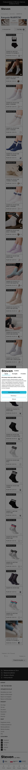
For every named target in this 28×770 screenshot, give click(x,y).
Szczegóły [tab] (14, 373)
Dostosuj (14, 395)
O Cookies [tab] (23, 373)
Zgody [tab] (6, 373)
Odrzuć (14, 399)
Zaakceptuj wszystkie (14, 392)
